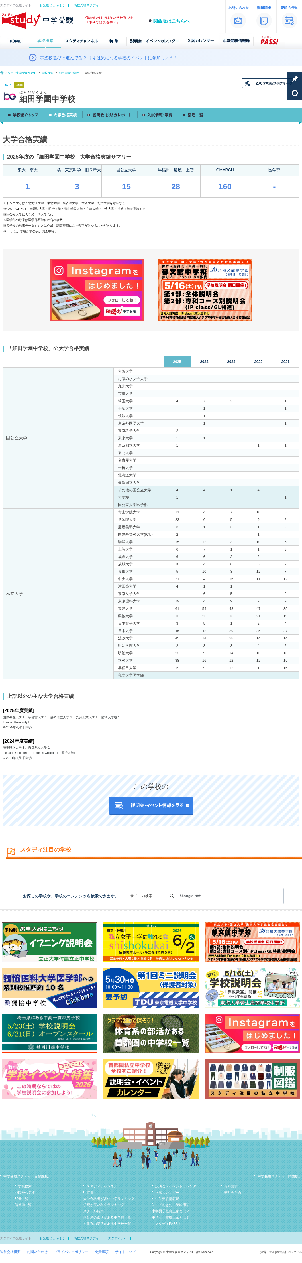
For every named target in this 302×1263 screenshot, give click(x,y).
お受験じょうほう (52, 5)
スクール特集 (93, 1211)
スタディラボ (117, 1238)
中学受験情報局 (167, 1199)
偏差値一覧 (23, 1205)
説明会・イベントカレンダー (177, 1186)
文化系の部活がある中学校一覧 (107, 1224)
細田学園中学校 (69, 72)
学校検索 (47, 72)
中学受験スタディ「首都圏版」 (27, 1176)
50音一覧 (21, 1199)
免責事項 (102, 1252)
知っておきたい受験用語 (170, 1205)
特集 (90, 1193)
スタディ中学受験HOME (20, 72)
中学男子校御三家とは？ (170, 1211)
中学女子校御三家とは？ (170, 1217)
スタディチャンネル (102, 1186)
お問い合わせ (37, 1252)
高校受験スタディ (86, 5)
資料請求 (231, 1186)
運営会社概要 (10, 1252)
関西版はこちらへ (171, 21)
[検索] (223, 896)
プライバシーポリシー (71, 1252)
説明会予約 (232, 1193)
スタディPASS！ (168, 1224)
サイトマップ (125, 1252)
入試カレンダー (167, 1193)
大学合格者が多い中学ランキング (108, 1199)
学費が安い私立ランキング (103, 1205)
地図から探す (25, 1193)
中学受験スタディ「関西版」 (280, 1176)
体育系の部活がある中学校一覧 (107, 1217)
